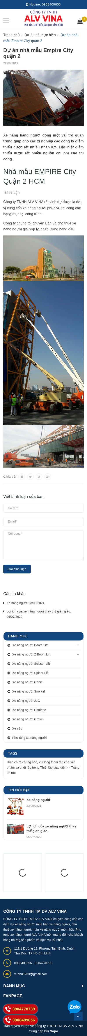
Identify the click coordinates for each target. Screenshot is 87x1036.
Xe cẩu (17, 728)
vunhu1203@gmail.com (31, 974)
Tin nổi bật (19, 790)
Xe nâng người (38, 800)
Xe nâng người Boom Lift (30, 645)
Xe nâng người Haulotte (29, 710)
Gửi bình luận (17, 569)
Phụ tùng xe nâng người (29, 737)
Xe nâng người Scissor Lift (31, 663)
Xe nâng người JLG (26, 700)
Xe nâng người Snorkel (28, 691)
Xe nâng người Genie (27, 682)
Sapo (54, 1031)
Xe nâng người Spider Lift (30, 673)
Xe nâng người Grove (27, 719)
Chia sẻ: (9, 476)
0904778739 (43, 963)
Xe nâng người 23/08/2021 (25, 603)
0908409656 (51, 4)
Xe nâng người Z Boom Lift (31, 654)
